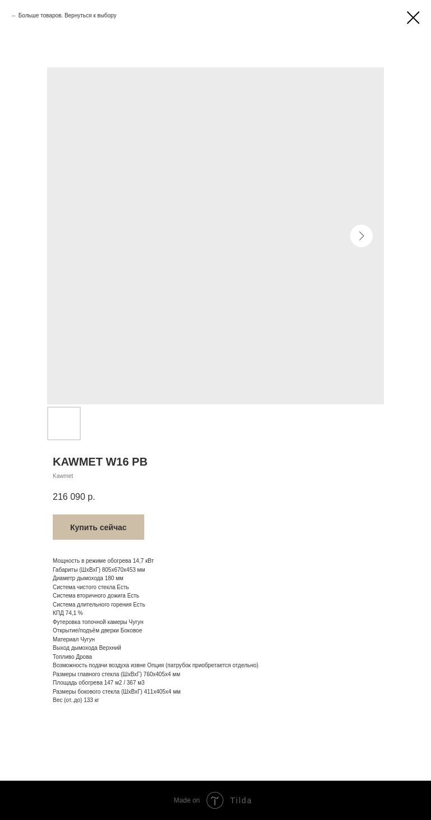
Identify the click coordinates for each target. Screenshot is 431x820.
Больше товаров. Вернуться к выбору (68, 15)
